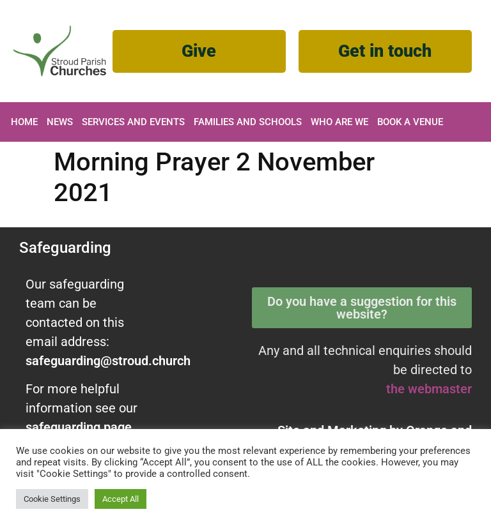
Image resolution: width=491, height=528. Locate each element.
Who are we (339, 122)
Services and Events (133, 122)
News (60, 122)
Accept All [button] (120, 499)
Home (24, 122)
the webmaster (429, 388)
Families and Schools (248, 122)
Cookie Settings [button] (52, 499)
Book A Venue (410, 122)
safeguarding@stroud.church (108, 360)
